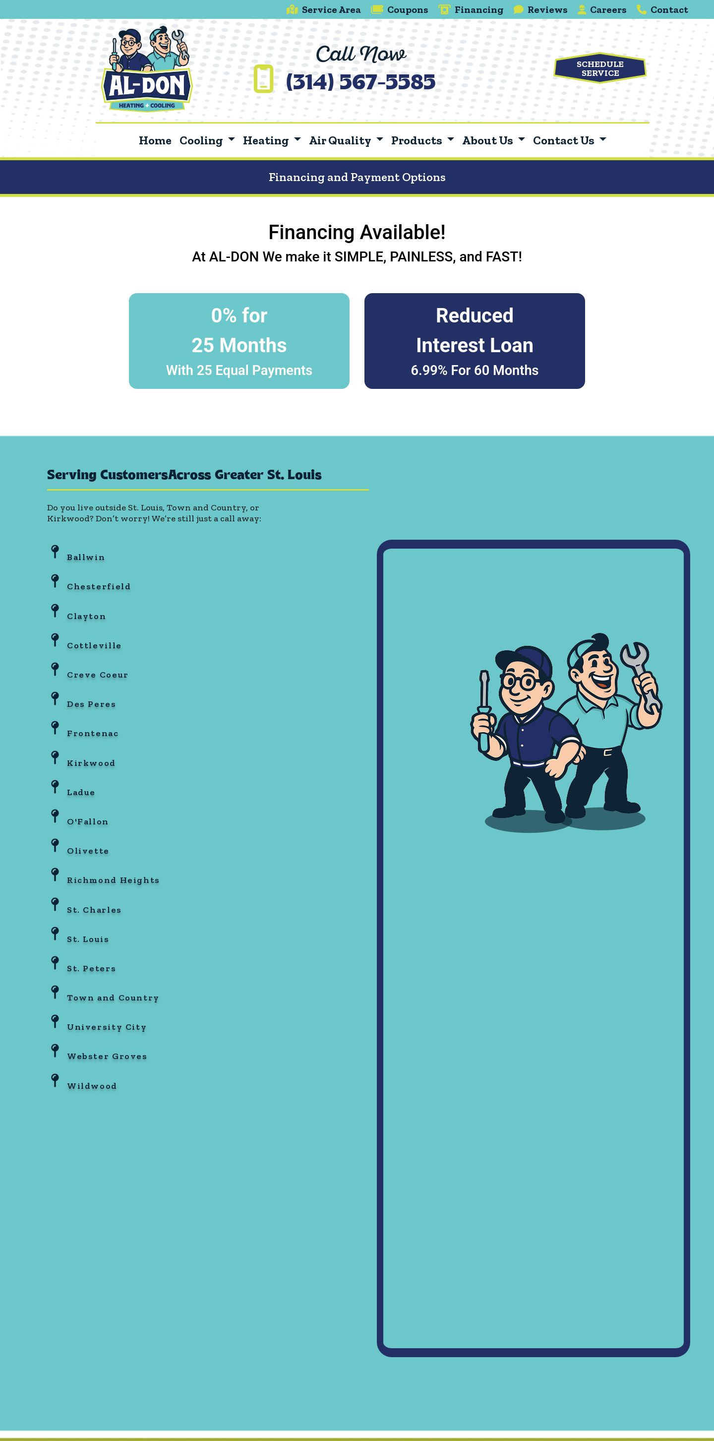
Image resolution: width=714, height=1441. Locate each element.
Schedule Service (600, 68)
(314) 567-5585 (361, 84)
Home (155, 140)
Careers (602, 9)
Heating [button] (267, 140)
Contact (662, 9)
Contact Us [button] (564, 140)
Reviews (541, 9)
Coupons (399, 9)
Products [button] (417, 140)
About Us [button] (488, 140)
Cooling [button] (202, 140)
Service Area (324, 9)
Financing (471, 9)
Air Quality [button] (341, 140)
